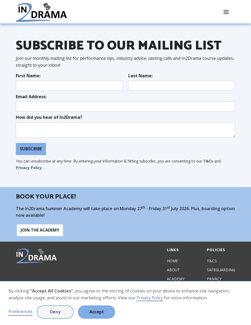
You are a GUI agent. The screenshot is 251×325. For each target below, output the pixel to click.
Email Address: (31, 97)
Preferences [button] (20, 311)
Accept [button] (96, 312)
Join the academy (40, 230)
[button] (226, 12)
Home (172, 261)
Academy (176, 279)
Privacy (214, 279)
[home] (41, 12)
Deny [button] (55, 312)
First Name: (28, 76)
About (173, 270)
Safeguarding (221, 270)
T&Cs (208, 161)
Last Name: (140, 76)
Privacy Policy (149, 298)
